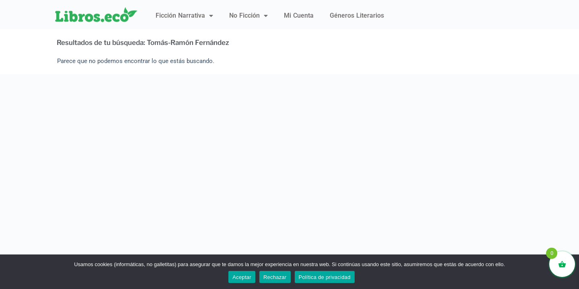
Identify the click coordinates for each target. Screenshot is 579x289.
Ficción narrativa (184, 15)
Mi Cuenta (299, 15)
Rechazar (275, 277)
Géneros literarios (357, 15)
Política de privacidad (325, 277)
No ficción (248, 15)
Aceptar (241, 277)
